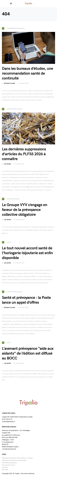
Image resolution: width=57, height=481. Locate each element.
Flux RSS (5, 470)
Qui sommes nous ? (8, 465)
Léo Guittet (7, 164)
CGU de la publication (9, 463)
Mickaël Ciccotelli (9, 83)
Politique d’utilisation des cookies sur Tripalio (17, 458)
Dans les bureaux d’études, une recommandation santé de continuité (27, 73)
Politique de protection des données (14, 460)
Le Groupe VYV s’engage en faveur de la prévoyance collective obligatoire (24, 210)
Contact (4, 467)
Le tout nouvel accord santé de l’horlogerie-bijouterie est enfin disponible (27, 253)
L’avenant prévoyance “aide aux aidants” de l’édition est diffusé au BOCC (27, 353)
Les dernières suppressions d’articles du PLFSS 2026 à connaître (24, 154)
